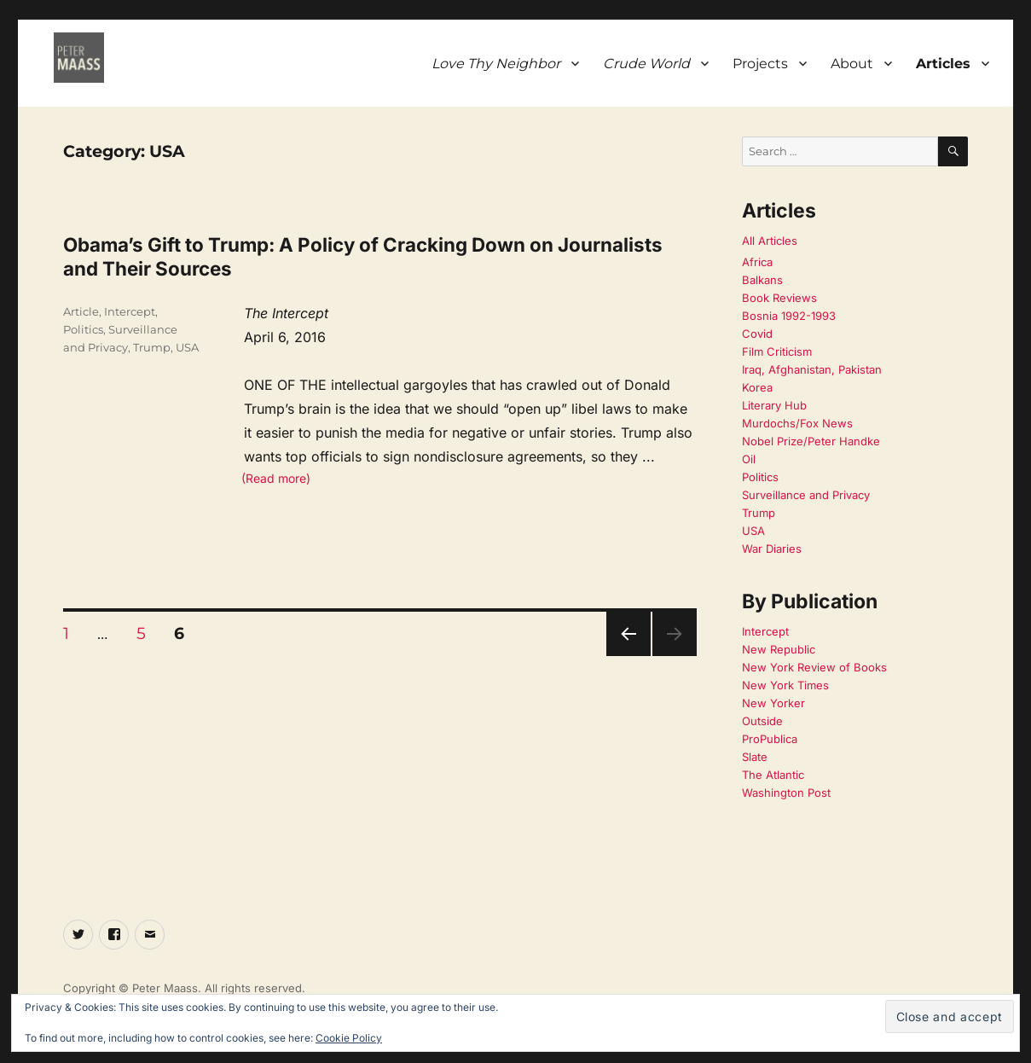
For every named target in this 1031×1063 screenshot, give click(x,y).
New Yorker (773, 703)
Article (81, 311)
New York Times (785, 685)
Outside (762, 721)
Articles (943, 63)
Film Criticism (777, 351)
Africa (757, 262)
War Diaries (772, 548)
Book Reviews (779, 298)
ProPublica (769, 739)
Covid (757, 333)
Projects (760, 63)
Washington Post (786, 792)
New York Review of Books (814, 667)
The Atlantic (773, 774)
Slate (754, 757)
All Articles (769, 240)
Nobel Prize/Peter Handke (811, 441)
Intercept (129, 311)
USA (187, 347)
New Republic (778, 649)
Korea (757, 387)
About (852, 63)
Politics (83, 329)
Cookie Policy (349, 1037)
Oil (749, 459)
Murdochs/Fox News (797, 423)
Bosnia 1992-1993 (789, 315)
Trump (152, 347)
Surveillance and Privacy (806, 495)
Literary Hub (774, 405)
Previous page (628, 655)
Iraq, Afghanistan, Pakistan (812, 369)
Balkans (762, 280)
